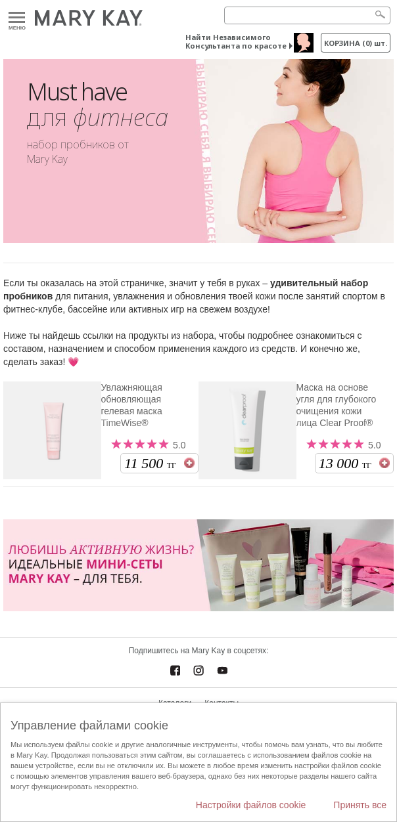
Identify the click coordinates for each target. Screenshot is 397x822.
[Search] (307, 15)
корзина (355, 43)
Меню (17, 18)
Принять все (359, 805)
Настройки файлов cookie (251, 805)
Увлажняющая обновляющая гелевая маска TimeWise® (131, 405)
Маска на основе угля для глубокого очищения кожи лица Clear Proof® (336, 405)
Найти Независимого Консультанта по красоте (236, 41)
